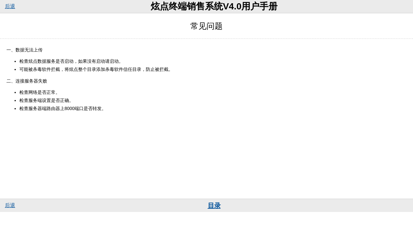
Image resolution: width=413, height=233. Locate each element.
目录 (214, 205)
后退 (10, 6)
